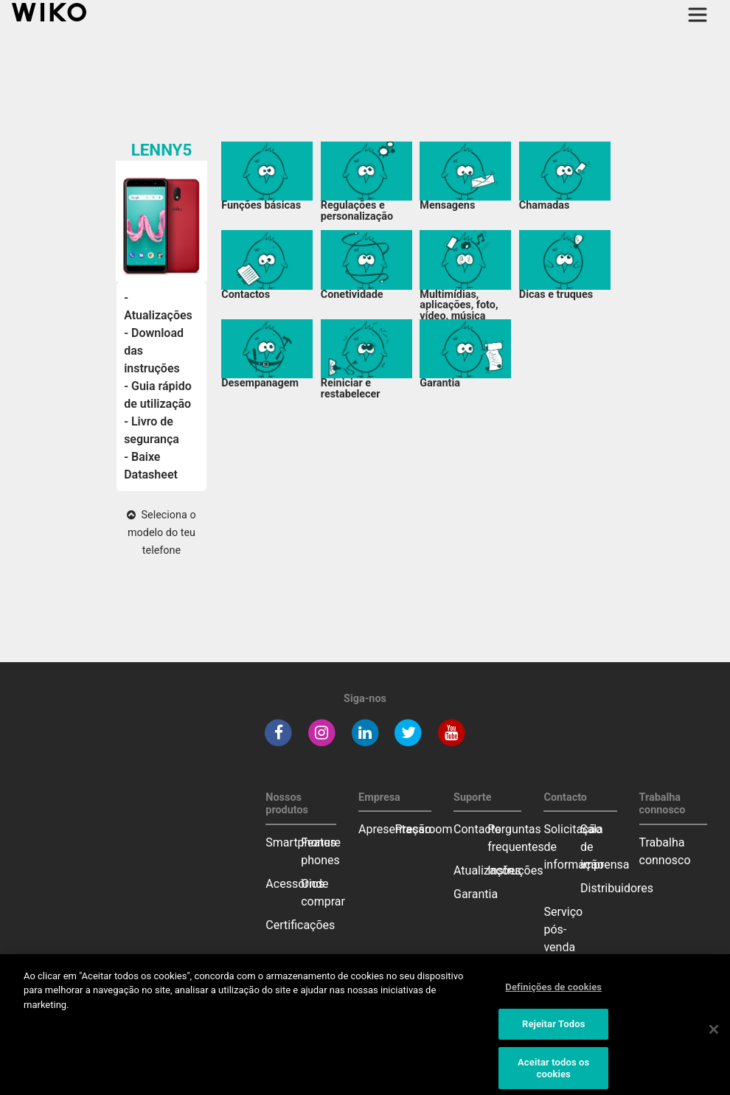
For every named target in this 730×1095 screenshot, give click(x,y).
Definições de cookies (553, 993)
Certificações (300, 925)
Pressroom (424, 829)
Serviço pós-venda (563, 929)
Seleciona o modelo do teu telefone (161, 533)
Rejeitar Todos (553, 1030)
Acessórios (294, 884)
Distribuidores (616, 888)
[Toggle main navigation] (697, 14)
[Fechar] (714, 1036)
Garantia (475, 894)
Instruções (515, 870)
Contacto (477, 829)
